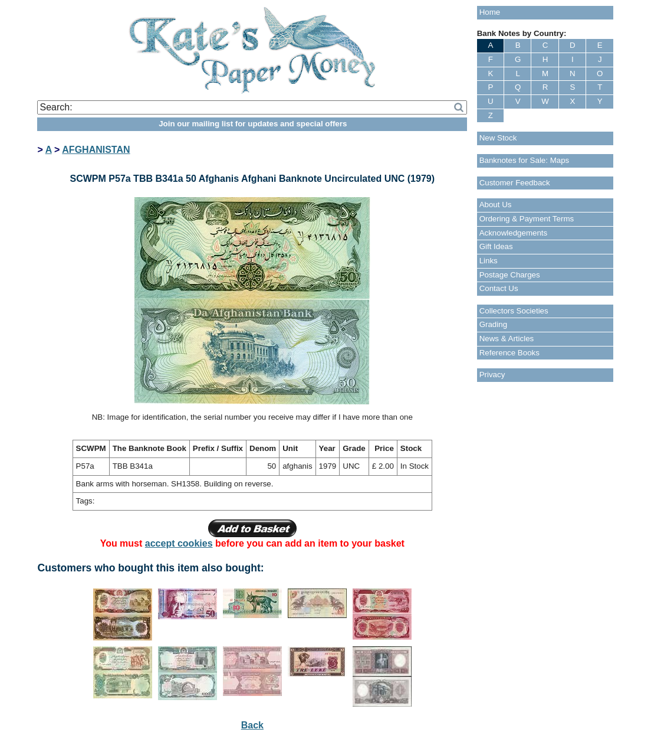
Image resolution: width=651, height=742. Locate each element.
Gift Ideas (496, 246)
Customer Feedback (514, 182)
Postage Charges (509, 274)
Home (490, 12)
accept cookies (179, 543)
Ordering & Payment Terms (526, 218)
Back (252, 725)
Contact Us (498, 288)
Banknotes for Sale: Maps (524, 160)
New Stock (498, 137)
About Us (495, 204)
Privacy (492, 374)
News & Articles (506, 338)
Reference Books (509, 352)
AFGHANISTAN (96, 150)
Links (488, 260)
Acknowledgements (513, 232)
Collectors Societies (513, 310)
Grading (493, 324)
